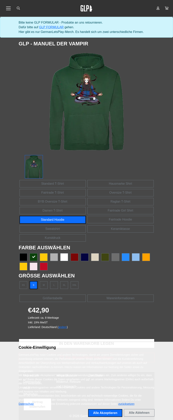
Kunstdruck (52, 237)
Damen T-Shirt (53, 210)
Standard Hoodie (52, 219)
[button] (166, 8)
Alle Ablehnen (139, 412)
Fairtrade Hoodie (120, 219)
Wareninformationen (120, 298)
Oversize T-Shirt (120, 192)
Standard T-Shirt (52, 183)
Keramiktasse (120, 228)
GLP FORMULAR (51, 27)
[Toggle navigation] (8, 8)
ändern (62, 327)
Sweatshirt (52, 228)
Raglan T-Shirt (120, 201)
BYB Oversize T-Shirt (52, 201)
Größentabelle (52, 298)
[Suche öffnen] (18, 8)
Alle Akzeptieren (105, 413)
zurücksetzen (126, 403)
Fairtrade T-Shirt (52, 192)
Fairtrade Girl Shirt (120, 210)
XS (23, 285)
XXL (74, 285)
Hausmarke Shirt (120, 183)
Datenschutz (26, 403)
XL (64, 285)
